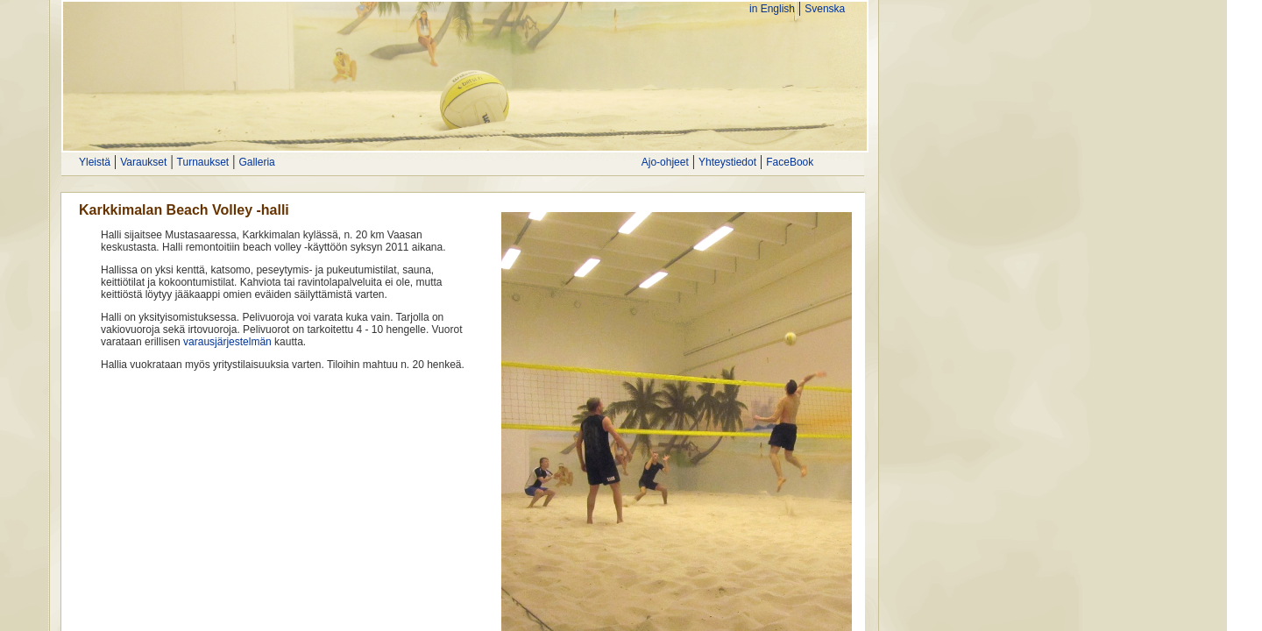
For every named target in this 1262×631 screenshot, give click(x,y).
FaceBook (789, 162)
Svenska (825, 9)
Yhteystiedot (727, 162)
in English (772, 9)
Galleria (256, 162)
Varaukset (143, 162)
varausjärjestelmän (227, 342)
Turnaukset (203, 162)
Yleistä (94, 162)
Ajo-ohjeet (665, 162)
